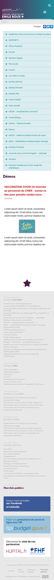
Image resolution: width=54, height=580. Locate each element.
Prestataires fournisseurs (14, 379)
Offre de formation (12, 372)
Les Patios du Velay (17, 76)
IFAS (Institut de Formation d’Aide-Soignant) (23, 402)
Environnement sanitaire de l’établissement (22, 459)
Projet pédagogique (12, 337)
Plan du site (13, 64)
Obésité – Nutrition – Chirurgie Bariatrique (22, 342)
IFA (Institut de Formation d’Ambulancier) (21, 407)
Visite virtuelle (14, 106)
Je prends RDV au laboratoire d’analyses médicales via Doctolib (27, 309)
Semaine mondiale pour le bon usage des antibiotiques (25, 166)
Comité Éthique (15, 117)
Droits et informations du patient (18, 320)
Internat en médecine (13, 410)
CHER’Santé (9, 471)
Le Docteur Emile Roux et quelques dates (21, 473)
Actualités (8, 449)
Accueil (12, 52)
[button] (49, 5)
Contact (12, 70)
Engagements (10, 456)
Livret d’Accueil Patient (13, 332)
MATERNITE (14, 40)
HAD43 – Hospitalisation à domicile (23, 111)
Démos (12, 129)
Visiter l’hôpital (15, 100)
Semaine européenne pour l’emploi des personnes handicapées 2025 (25, 350)
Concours (8, 374)
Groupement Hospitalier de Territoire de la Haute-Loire (25, 477)
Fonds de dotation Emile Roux (16, 466)
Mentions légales (16, 58)
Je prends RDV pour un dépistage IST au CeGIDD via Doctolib (26, 314)
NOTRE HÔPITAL (15, 82)
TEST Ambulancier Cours (14, 330)
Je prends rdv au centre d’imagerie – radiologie (28, 153)
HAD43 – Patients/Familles (20, 123)
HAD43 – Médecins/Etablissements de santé (27, 135)
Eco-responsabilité (12, 454)
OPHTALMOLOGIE (12, 327)
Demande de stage (12, 400)
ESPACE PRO (14, 94)
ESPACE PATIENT (16, 88)
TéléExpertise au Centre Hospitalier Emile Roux (24, 339)
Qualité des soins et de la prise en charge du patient (30, 34)
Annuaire (12, 159)
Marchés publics (11, 461)
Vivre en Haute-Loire (12, 382)
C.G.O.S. (7, 377)
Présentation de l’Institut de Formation (20, 398)
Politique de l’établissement (15, 464)
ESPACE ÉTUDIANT (16, 147)
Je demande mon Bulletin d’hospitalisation (22, 306)
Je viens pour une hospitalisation (18, 303)
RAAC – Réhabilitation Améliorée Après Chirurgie (28, 141)
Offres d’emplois (15, 46)
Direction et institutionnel (15, 451)
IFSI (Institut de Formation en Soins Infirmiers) (23, 405)
